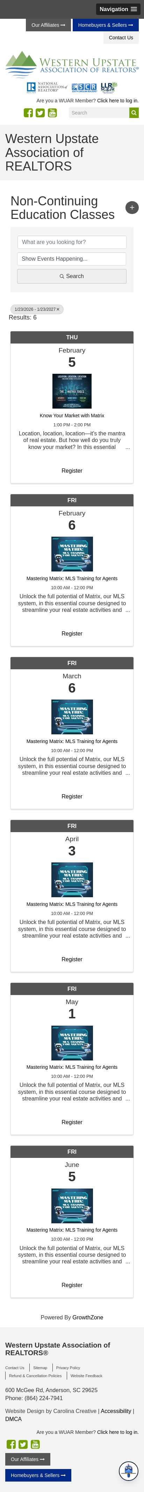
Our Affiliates (48, 25)
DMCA (13, 1419)
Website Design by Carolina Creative (50, 1411)
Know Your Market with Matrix (72, 415)
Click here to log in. (118, 100)
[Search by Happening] (71, 259)
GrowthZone (87, 1317)
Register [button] (72, 471)
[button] (118, 9)
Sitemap (40, 1368)
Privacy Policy (68, 1368)
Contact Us (121, 37)
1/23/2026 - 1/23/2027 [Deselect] (37, 309)
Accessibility (116, 1411)
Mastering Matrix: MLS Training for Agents (72, 578)
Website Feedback (86, 1376)
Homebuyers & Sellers (105, 25)
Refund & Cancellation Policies (35, 1376)
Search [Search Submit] (72, 276)
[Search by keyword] (72, 242)
